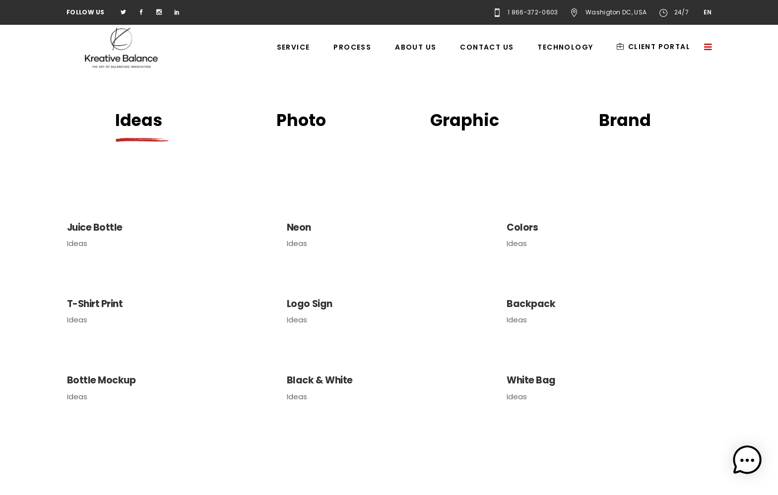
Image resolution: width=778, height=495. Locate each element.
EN (708, 12)
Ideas (77, 243)
